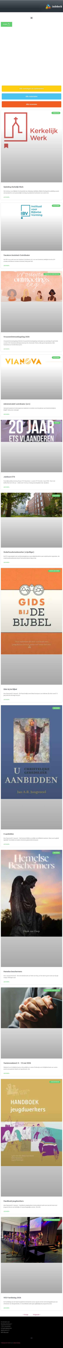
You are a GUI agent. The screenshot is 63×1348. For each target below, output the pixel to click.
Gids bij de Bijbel (10, 689)
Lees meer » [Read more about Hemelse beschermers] (7, 981)
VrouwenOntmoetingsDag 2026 (17, 337)
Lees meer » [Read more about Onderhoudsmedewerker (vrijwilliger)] (7, 562)
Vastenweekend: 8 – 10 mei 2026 (17, 1063)
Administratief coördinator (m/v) (17, 404)
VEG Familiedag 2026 (12, 1298)
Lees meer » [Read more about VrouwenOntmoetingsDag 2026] (7, 349)
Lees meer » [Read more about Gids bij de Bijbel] (7, 699)
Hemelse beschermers (13, 971)
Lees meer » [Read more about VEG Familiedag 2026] (7, 1308)
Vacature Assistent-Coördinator (17, 255)
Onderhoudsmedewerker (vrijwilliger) (19, 552)
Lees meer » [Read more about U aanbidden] (7, 844)
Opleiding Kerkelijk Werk (13, 187)
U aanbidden (9, 834)
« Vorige (25, 1315)
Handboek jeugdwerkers (14, 1201)
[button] (31, 17)
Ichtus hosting (16, 1342)
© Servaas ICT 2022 (5, 1342)
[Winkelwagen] (6, 24)
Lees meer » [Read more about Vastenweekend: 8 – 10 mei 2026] (7, 1073)
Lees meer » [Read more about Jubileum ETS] (7, 487)
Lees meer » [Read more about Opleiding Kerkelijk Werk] (7, 197)
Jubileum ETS (9, 477)
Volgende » (36, 1315)
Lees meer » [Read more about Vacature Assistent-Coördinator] (7, 265)
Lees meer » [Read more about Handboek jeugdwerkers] (7, 1211)
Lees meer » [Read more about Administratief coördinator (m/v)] (7, 414)
